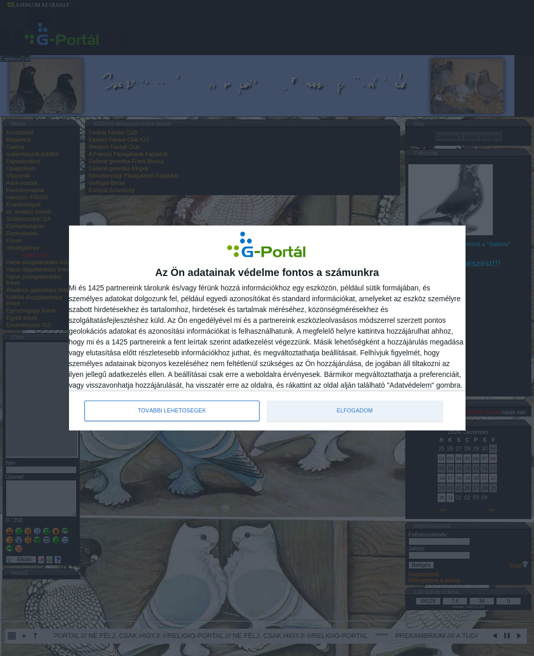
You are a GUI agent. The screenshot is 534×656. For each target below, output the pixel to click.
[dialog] (267, 328)
